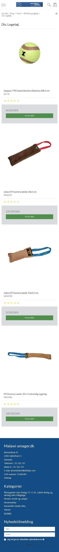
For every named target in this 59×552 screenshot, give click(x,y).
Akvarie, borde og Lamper (15, 499)
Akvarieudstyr (10, 502)
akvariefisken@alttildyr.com (23, 470)
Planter (7, 510)
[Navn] (29, 529)
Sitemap (7, 478)
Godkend (29, 545)
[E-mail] (29, 534)
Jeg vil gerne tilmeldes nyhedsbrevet (25, 540)
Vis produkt (29, 116)
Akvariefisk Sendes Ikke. (15, 506)
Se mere (7, 513)
